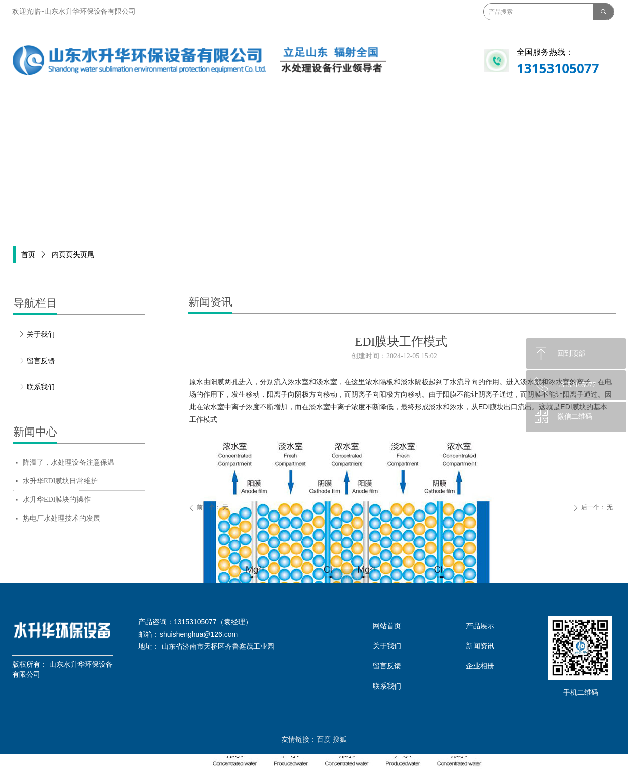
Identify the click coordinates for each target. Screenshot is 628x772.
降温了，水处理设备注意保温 (68, 462)
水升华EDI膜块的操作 (57, 499)
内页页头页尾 (73, 255)
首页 (28, 255)
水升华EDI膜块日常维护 (60, 481)
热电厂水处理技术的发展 (61, 518)
